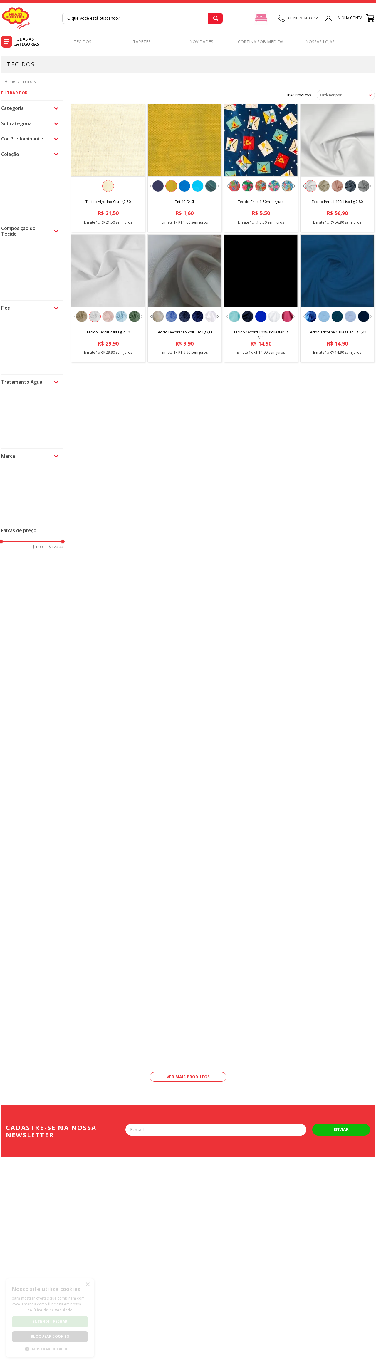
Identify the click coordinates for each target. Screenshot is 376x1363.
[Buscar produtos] (214, 18)
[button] (32, 108)
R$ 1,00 (37, 547)
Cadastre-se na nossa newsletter (51, 1131)
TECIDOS (28, 82)
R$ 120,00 (53, 547)
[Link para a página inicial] (8, 81)
